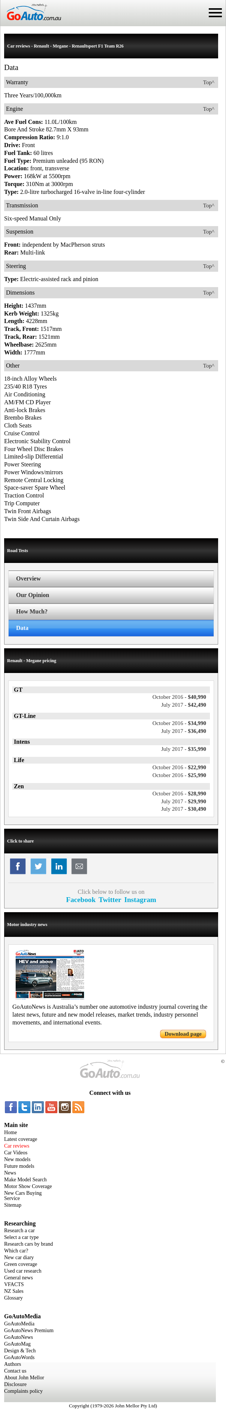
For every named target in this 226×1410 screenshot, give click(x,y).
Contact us (15, 1371)
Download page (183, 1034)
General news (18, 1277)
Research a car (19, 1230)
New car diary (19, 1257)
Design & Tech (20, 1350)
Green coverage (20, 1264)
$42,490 (183, 705)
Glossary (13, 1298)
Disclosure (15, 1384)
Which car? (16, 1251)
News (10, 1173)
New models (17, 1159)
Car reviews (16, 1146)
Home (10, 1132)
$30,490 (183, 809)
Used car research (23, 1271)
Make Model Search (25, 1179)
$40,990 (179, 697)
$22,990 (179, 767)
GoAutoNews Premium (29, 1330)
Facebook (81, 900)
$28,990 (179, 794)
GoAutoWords (19, 1357)
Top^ (208, 82)
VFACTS (14, 1284)
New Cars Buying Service (23, 1195)
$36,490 (183, 731)
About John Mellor (24, 1377)
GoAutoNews (18, 1337)
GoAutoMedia (19, 1324)
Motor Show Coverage (28, 1186)
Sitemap (12, 1205)
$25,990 (179, 775)
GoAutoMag (17, 1344)
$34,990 (179, 723)
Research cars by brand (28, 1244)
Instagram (140, 900)
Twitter (110, 900)
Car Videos (15, 1152)
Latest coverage (20, 1139)
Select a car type (21, 1237)
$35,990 (183, 749)
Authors (12, 1364)
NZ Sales (14, 1291)
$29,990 (183, 801)
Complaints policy (23, 1391)
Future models (19, 1166)
